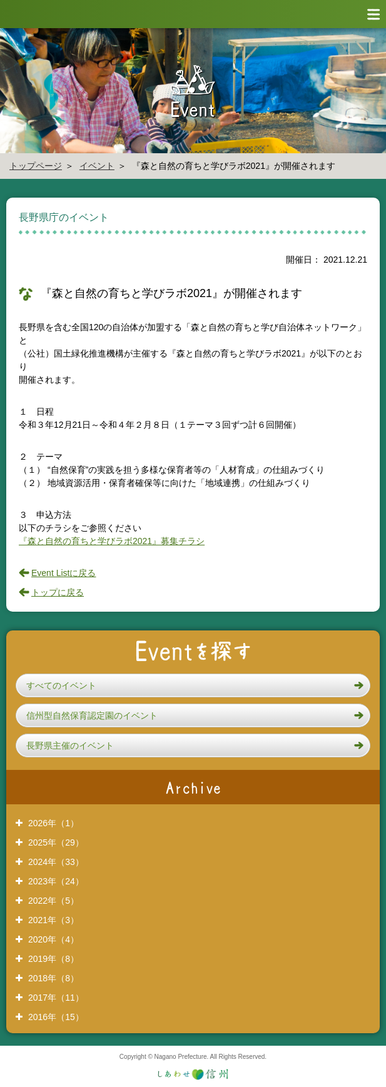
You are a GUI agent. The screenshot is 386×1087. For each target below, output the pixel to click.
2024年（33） (56, 862)
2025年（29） (56, 842)
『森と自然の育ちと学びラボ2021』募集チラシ (112, 541)
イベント (96, 166)
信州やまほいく (56, 14)
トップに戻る (57, 592)
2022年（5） (53, 901)
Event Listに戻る (63, 573)
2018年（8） (53, 978)
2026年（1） (53, 823)
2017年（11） (56, 998)
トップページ (35, 166)
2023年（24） (56, 881)
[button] (193, 685)
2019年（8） (53, 959)
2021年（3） (53, 920)
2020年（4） (53, 939)
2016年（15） (56, 1017)
